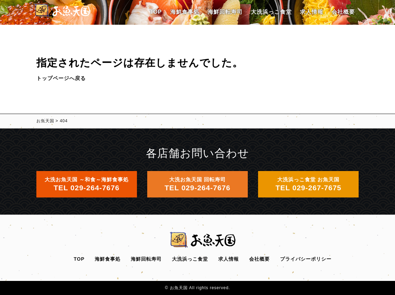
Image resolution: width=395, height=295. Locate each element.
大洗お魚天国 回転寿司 (198, 184)
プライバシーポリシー (306, 259)
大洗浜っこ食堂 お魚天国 (308, 184)
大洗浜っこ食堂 (271, 12)
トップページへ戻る (61, 78)
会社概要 (343, 12)
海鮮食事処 (184, 12)
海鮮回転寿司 (225, 12)
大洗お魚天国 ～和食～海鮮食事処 (87, 184)
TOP (156, 12)
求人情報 (311, 12)
